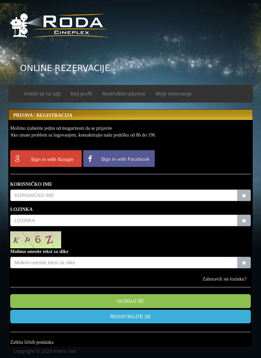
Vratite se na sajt (42, 93)
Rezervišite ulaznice (123, 93)
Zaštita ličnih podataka (32, 342)
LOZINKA (21, 209)
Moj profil (81, 93)
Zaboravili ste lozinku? (224, 279)
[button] (130, 317)
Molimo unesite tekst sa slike (39, 251)
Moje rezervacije (174, 93)
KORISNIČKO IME (31, 184)
